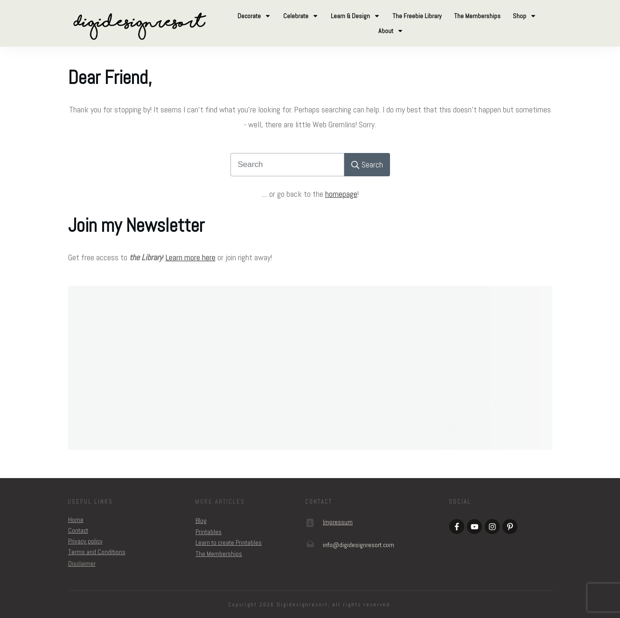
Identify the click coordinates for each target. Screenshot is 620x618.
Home (76, 519)
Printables (208, 532)
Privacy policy (85, 541)
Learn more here (191, 257)
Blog (201, 520)
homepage (341, 193)
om (358, 545)
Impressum (338, 522)
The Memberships (218, 553)
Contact (78, 530)
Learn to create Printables (228, 542)
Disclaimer (82, 563)
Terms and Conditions (96, 552)
